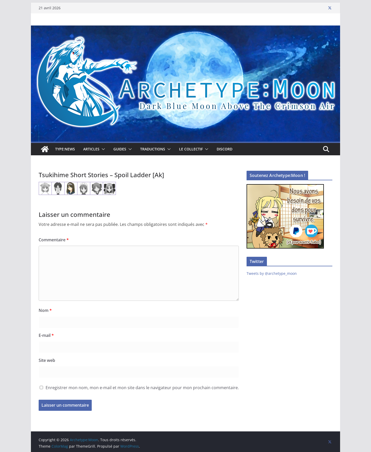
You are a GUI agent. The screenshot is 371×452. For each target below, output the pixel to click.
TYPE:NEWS (65, 149)
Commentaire (54, 240)
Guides (119, 149)
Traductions (152, 149)
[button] (102, 149)
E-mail (46, 335)
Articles (91, 149)
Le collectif (191, 149)
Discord (224, 149)
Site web (47, 360)
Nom (45, 310)
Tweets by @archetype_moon (272, 273)
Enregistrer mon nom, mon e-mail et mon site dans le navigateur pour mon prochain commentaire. (142, 387)
